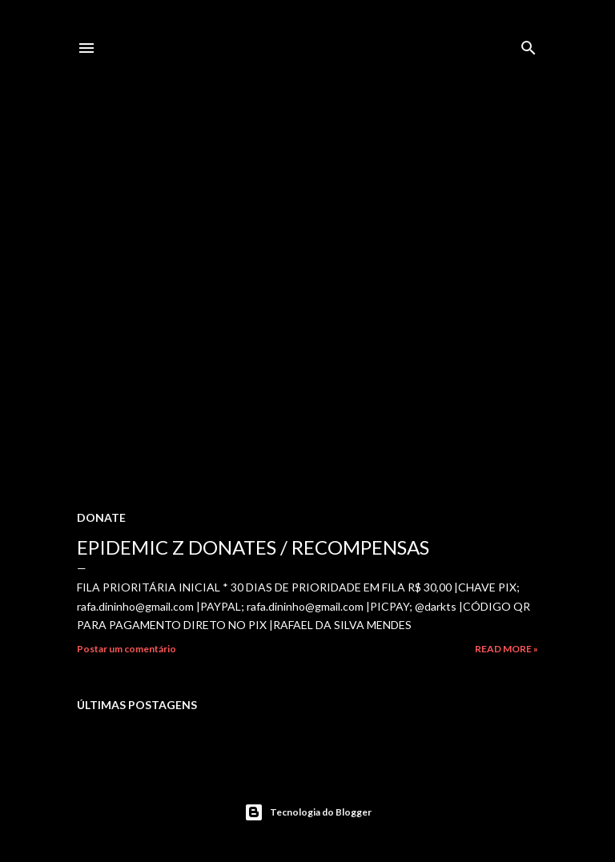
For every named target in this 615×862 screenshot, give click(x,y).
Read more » (506, 649)
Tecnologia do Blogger (308, 812)
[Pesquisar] (528, 44)
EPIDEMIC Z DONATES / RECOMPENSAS (253, 547)
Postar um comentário (126, 649)
